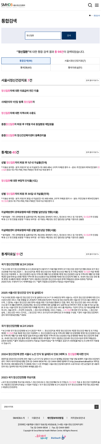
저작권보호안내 (78, 418)
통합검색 (97, 16)
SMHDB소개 (19, 418)
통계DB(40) (26, 67)
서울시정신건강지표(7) (75, 60)
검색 (69, 35)
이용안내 (36, 418)
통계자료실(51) (75, 67)
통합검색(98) (26, 60)
